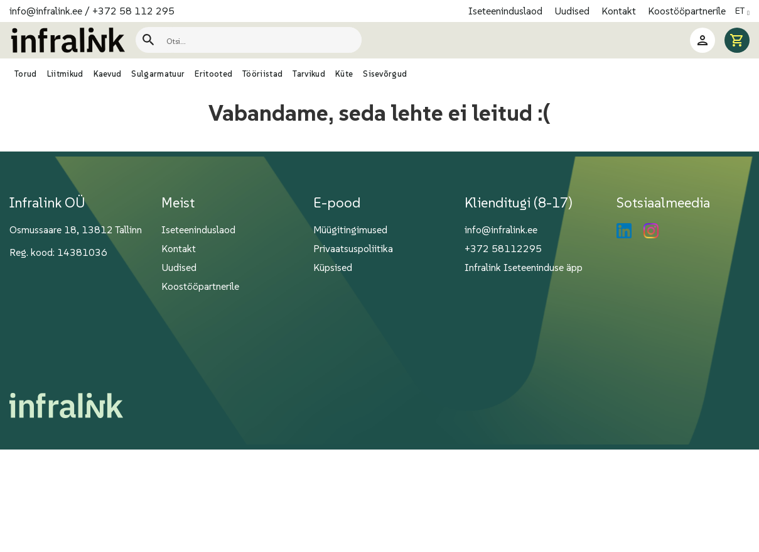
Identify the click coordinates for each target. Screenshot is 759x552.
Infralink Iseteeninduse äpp (524, 267)
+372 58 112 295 (133, 10)
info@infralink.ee (45, 10)
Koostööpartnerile (687, 10)
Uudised (573, 10)
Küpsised (332, 267)
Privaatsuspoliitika (353, 248)
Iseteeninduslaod (506, 10)
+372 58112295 (503, 248)
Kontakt (619, 10)
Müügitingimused (350, 229)
